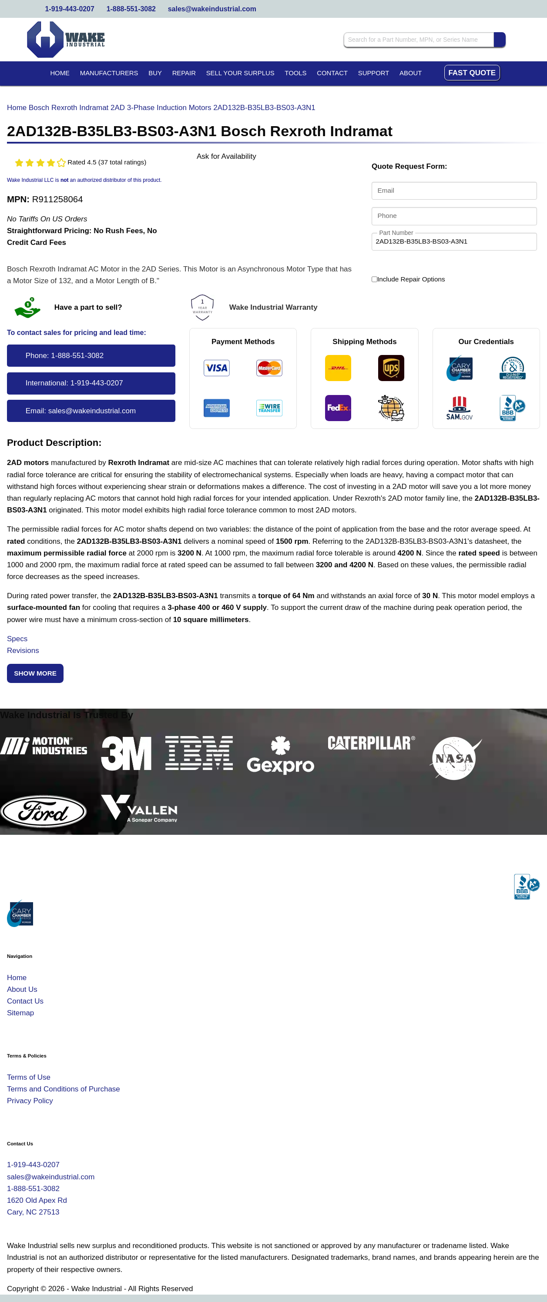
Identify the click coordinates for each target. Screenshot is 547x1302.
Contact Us (25, 1001)
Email (386, 190)
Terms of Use (28, 1077)
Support (373, 73)
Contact (332, 73)
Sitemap (20, 1013)
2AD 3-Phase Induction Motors (161, 108)
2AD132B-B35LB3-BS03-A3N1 (264, 108)
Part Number (396, 232)
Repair (184, 73)
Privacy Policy (30, 1101)
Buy (155, 73)
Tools (295, 73)
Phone (387, 215)
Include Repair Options (408, 279)
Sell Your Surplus (240, 73)
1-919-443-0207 (69, 9)
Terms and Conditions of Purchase (63, 1089)
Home (60, 73)
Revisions (23, 650)
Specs (17, 639)
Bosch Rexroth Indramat (68, 108)
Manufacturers (109, 73)
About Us (22, 989)
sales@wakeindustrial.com (212, 9)
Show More (35, 673)
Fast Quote (472, 73)
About (410, 73)
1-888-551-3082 (131, 9)
